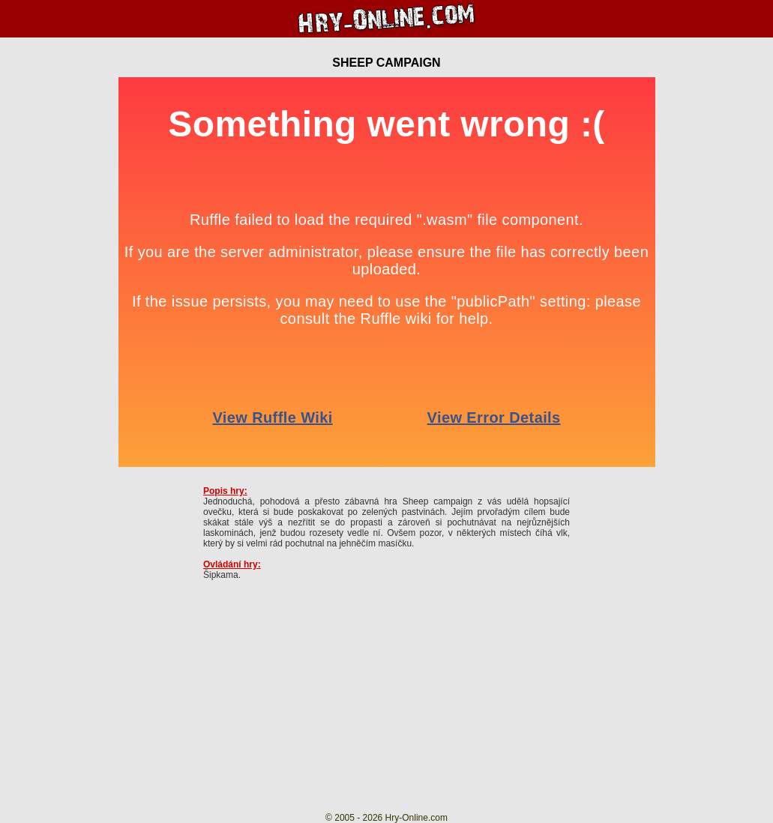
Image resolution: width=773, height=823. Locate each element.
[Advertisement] (387, 704)
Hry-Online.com (416, 818)
